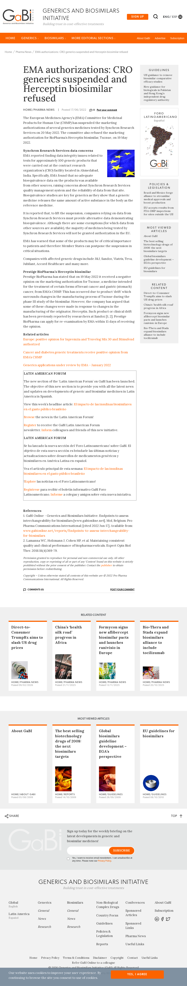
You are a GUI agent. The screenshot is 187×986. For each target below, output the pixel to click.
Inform (46, 431)
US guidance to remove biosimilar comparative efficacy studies (158, 79)
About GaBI (143, 39)
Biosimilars (55, 38)
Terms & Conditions (76, 958)
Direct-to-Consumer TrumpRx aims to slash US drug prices (158, 297)
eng (166, 16)
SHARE (12, 817)
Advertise (160, 39)
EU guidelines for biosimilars (154, 270)
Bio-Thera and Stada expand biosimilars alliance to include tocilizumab (156, 333)
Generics (30, 38)
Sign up (137, 16)
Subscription (177, 39)
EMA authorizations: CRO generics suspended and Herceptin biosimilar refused (81, 52)
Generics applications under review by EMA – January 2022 (67, 366)
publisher (106, 566)
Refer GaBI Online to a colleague (93, 963)
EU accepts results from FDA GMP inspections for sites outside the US (159, 212)
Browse (29, 418)
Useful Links (134, 945)
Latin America (20, 916)
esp (174, 16)
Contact (132, 958)
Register (30, 426)
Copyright (117, 958)
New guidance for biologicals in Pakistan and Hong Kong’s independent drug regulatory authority (157, 94)
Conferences (135, 903)
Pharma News (23, 52)
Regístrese (32, 490)
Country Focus (107, 916)
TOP (176, 816)
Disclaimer (100, 958)
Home (10, 38)
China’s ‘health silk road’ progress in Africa (158, 307)
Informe (57, 495)
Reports (102, 945)
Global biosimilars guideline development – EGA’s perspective (159, 260)
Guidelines (104, 924)
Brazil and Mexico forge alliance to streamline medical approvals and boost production (158, 198)
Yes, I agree (137, 974)
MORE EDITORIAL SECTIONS (93, 38)
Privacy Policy (104, 861)
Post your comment (107, 111)
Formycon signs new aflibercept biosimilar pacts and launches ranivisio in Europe (157, 318)
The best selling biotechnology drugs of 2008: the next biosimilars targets (158, 246)
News (42, 919)
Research (44, 927)
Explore (30, 482)
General (43, 911)
